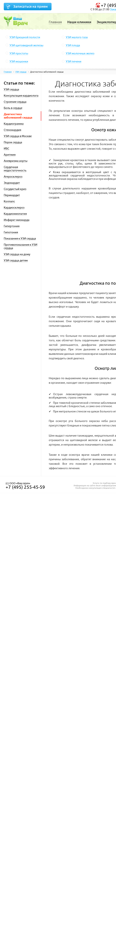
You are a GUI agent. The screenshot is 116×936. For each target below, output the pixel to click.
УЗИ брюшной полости (25, 37)
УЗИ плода (73, 45)
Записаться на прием (30, 6)
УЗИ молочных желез (80, 53)
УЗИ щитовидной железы (26, 45)
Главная (55, 22)
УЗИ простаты (19, 53)
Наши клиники (79, 22)
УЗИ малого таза (77, 37)
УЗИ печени (73, 61)
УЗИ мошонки (19, 61)
